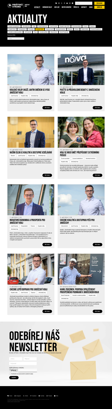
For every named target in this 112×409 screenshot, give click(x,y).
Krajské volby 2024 (65, 26)
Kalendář (99, 3)
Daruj (91, 7)
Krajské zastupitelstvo (14, 26)
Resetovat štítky (11, 35)
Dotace (76, 29)
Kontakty (84, 7)
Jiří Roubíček (28, 32)
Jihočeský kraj (26, 26)
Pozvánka (31, 29)
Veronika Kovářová (60, 29)
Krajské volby (39, 29)
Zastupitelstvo (22, 29)
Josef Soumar (53, 26)
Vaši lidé (56, 7)
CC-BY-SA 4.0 (15, 399)
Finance (85, 26)
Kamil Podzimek (64, 32)
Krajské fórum (12, 29)
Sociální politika (44, 32)
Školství (70, 29)
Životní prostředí (76, 26)
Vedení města (84, 29)
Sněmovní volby (47, 7)
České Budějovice (42, 26)
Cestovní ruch (49, 29)
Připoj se (76, 7)
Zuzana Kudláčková (96, 29)
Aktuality (37, 7)
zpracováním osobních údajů (25, 374)
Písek (35, 32)
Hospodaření (24, 226)
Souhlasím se (22, 374)
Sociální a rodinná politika (15, 32)
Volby (34, 26)
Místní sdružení (66, 7)
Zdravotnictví (53, 32)
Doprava (92, 26)
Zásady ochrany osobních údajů (13, 401)
